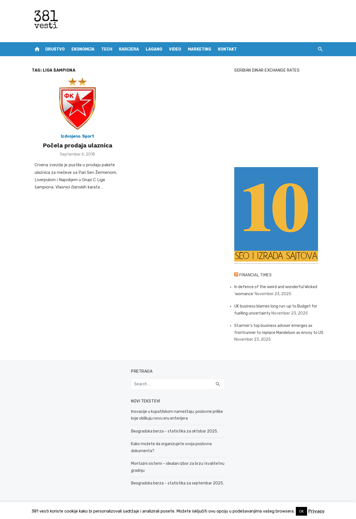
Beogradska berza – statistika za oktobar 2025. (174, 431)
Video (175, 49)
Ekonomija (82, 49)
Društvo (55, 49)
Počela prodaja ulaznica (77, 145)
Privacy (316, 511)
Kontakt (227, 49)
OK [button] (301, 511)
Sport (88, 136)
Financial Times (255, 275)
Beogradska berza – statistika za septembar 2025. (177, 483)
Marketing (199, 49)
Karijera (129, 49)
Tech (106, 49)
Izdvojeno (70, 136)
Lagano (154, 49)
